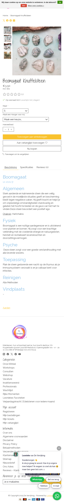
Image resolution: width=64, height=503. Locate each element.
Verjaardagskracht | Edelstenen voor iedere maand (29, 401)
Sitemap (7, 459)
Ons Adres (8, 466)
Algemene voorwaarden (15, 436)
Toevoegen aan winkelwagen (32, 137)
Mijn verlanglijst (10, 423)
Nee (23, 6)
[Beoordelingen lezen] (12, 94)
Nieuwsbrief (9, 463)
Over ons (7, 433)
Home (5, 15)
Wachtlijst (8, 390)
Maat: (5, 106)
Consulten (8, 371)
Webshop (8, 375)
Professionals (10, 386)
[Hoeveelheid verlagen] (5, 129)
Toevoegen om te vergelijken (15, 154)
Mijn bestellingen (11, 415)
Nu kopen (32, 149)
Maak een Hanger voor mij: (14, 114)
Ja (60, 2)
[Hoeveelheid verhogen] (11, 129)
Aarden (6, 308)
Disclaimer (8, 440)
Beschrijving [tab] (10, 167)
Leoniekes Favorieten (14, 398)
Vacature (7, 379)
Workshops (9, 368)
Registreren (9, 411)
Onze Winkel (9, 364)
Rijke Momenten (11, 394)
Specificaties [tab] (26, 167)
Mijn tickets (8, 419)
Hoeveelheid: (8, 125)
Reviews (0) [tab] (42, 167)
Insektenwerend (11, 383)
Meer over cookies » (36, 6)
